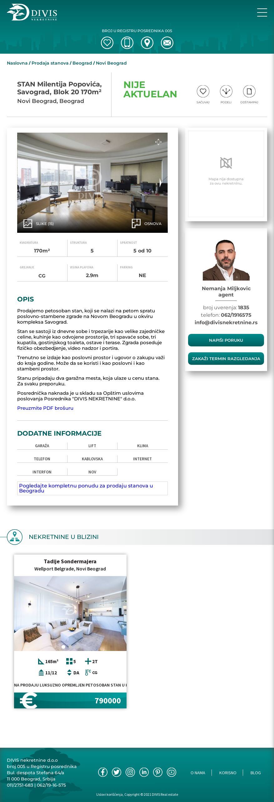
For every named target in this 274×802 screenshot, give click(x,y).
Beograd (82, 63)
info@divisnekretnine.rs (226, 322)
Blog (256, 772)
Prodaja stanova (50, 63)
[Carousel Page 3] (77, 647)
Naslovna (17, 63)
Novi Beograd (111, 63)
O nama (198, 772)
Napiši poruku (226, 340)
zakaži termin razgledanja (226, 358)
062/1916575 (236, 315)
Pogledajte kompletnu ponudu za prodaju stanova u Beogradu (86, 488)
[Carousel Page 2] (70, 647)
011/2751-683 (20, 785)
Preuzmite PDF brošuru (45, 408)
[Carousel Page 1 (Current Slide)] (63, 647)
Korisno (228, 772)
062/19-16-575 (51, 785)
